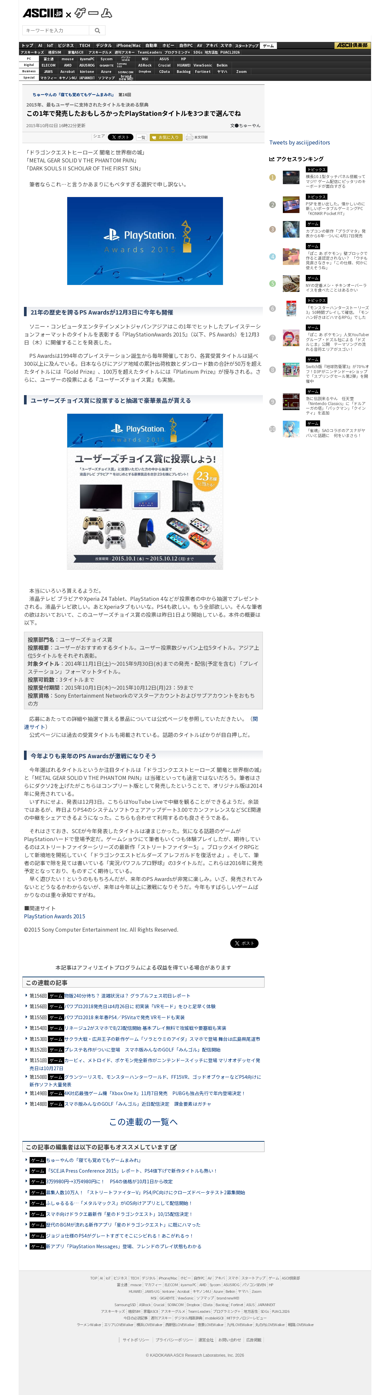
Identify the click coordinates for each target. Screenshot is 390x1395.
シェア (99, 135)
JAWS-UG (151, 1291)
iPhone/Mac (128, 45)
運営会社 (206, 1339)
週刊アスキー (125, 52)
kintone (87, 71)
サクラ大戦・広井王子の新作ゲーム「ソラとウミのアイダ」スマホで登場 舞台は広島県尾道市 (162, 1039)
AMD (68, 65)
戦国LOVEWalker (301, 1324)
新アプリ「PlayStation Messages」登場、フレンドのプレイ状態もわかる (124, 1246)
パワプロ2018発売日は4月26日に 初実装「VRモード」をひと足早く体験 (140, 1006)
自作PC (186, 45)
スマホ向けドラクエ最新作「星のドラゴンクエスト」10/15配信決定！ (119, 1214)
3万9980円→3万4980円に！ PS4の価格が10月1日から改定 (109, 1181)
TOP (93, 1277)
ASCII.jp (42, 13)
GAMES (90, 12)
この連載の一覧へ (143, 1121)
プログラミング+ (177, 52)
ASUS (164, 58)
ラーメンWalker (89, 1324)
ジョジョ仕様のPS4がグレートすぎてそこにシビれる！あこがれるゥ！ (120, 1235)
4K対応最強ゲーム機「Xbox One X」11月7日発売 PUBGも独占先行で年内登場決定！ (155, 1093)
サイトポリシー (136, 1339)
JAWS (48, 71)
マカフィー (48, 77)
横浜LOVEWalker (149, 1324)
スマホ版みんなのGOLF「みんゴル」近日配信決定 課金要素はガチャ (137, 1103)
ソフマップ (106, 77)
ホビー (168, 45)
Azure (106, 71)
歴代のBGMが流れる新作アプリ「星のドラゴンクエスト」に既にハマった (123, 1224)
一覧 (141, 137)
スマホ (226, 45)
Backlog (184, 71)
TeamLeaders (149, 52)
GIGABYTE (106, 65)
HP (183, 58)
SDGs (198, 52)
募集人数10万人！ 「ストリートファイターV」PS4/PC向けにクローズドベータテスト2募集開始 (145, 1192)
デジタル (104, 45)
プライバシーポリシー (174, 1339)
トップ (27, 45)
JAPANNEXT (87, 77)
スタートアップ (246, 45)
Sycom (106, 58)
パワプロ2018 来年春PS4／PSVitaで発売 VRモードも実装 (124, 1017)
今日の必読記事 (135, 1317)
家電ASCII (75, 52)
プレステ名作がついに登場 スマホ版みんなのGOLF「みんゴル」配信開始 (142, 1049)
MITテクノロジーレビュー (247, 1317)
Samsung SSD (125, 1304)
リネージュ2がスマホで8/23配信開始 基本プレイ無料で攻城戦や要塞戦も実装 (145, 1028)
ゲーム (268, 45)
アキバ (212, 45)
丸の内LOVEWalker (270, 1324)
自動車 (151, 45)
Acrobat (68, 71)
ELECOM (49, 65)
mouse (68, 58)
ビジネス (66, 45)
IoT (50, 45)
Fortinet (203, 71)
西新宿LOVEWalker (180, 1324)
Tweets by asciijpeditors (299, 142)
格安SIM (54, 52)
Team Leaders (199, 1311)
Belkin (222, 65)
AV (199, 45)
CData (164, 71)
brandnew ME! (126, 78)
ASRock (144, 65)
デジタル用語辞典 (188, 1317)
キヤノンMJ (68, 77)
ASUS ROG (87, 65)
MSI (145, 58)
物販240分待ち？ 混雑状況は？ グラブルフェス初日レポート (127, 995)
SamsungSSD (122, 65)
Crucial (164, 65)
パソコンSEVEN (125, 59)
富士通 (49, 58)
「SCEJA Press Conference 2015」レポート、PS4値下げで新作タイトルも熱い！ (132, 1170)
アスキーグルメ (100, 52)
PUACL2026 (230, 52)
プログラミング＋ (227, 1311)
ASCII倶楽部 (353, 45)
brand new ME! (228, 1297)
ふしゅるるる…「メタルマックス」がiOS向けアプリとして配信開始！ (119, 1203)
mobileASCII (214, 1317)
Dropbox (145, 71)
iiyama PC (188, 1284)
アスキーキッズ (32, 52)
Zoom (241, 71)
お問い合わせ (229, 1339)
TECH (84, 45)
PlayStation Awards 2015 (54, 916)
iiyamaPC (87, 58)
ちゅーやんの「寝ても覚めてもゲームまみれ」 (74, 94)
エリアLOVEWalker (118, 1324)
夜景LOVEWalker (211, 1324)
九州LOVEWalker (240, 1324)
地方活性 (211, 52)
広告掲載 (254, 1339)
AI (40, 45)
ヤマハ (222, 71)
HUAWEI (183, 65)
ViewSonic (203, 65)
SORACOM (175, 1304)
